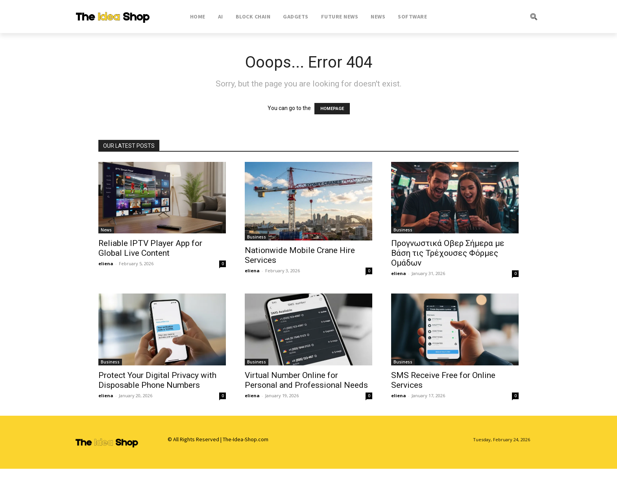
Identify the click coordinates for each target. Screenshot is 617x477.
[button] (501, 16)
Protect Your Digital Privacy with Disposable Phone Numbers (157, 380)
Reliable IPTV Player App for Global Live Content (150, 248)
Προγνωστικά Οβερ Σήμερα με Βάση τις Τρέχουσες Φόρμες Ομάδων (447, 253)
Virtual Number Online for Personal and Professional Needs (306, 380)
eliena (105, 263)
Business (256, 237)
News (106, 230)
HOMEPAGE (332, 108)
